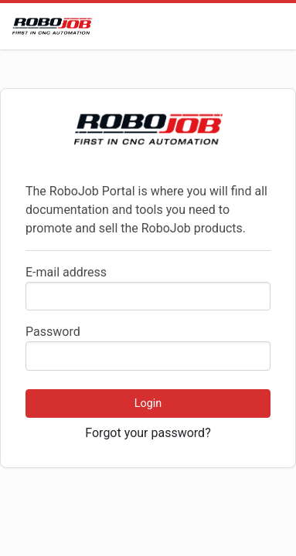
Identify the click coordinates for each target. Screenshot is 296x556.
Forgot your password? (147, 432)
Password (53, 331)
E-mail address (66, 272)
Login (148, 403)
